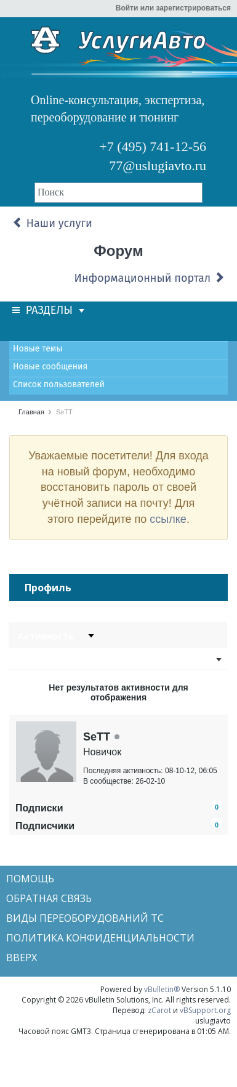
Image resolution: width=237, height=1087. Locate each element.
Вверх (21, 957)
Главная (31, 412)
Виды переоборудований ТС (85, 918)
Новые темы (37, 348)
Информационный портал (149, 278)
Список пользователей (59, 384)
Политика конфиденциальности (100, 938)
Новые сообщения (50, 366)
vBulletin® (162, 989)
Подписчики (44, 826)
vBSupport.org (205, 1010)
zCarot (159, 1010)
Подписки (39, 808)
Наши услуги (52, 223)
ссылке (168, 519)
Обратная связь (49, 898)
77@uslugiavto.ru (157, 165)
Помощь (30, 878)
